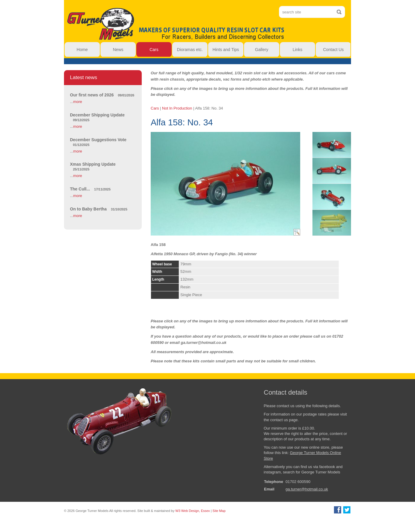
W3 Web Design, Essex (193, 511)
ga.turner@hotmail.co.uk (307, 489)
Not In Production (177, 108)
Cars (155, 108)
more (77, 101)
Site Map (219, 511)
